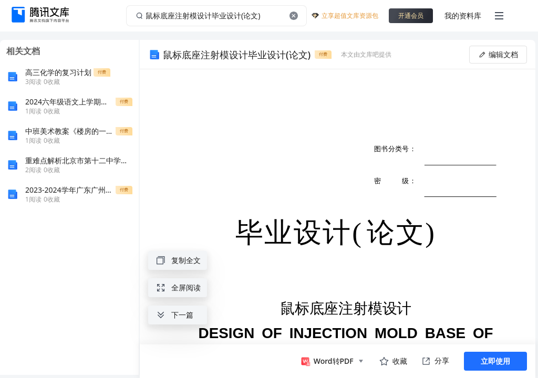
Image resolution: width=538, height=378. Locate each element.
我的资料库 (462, 15)
